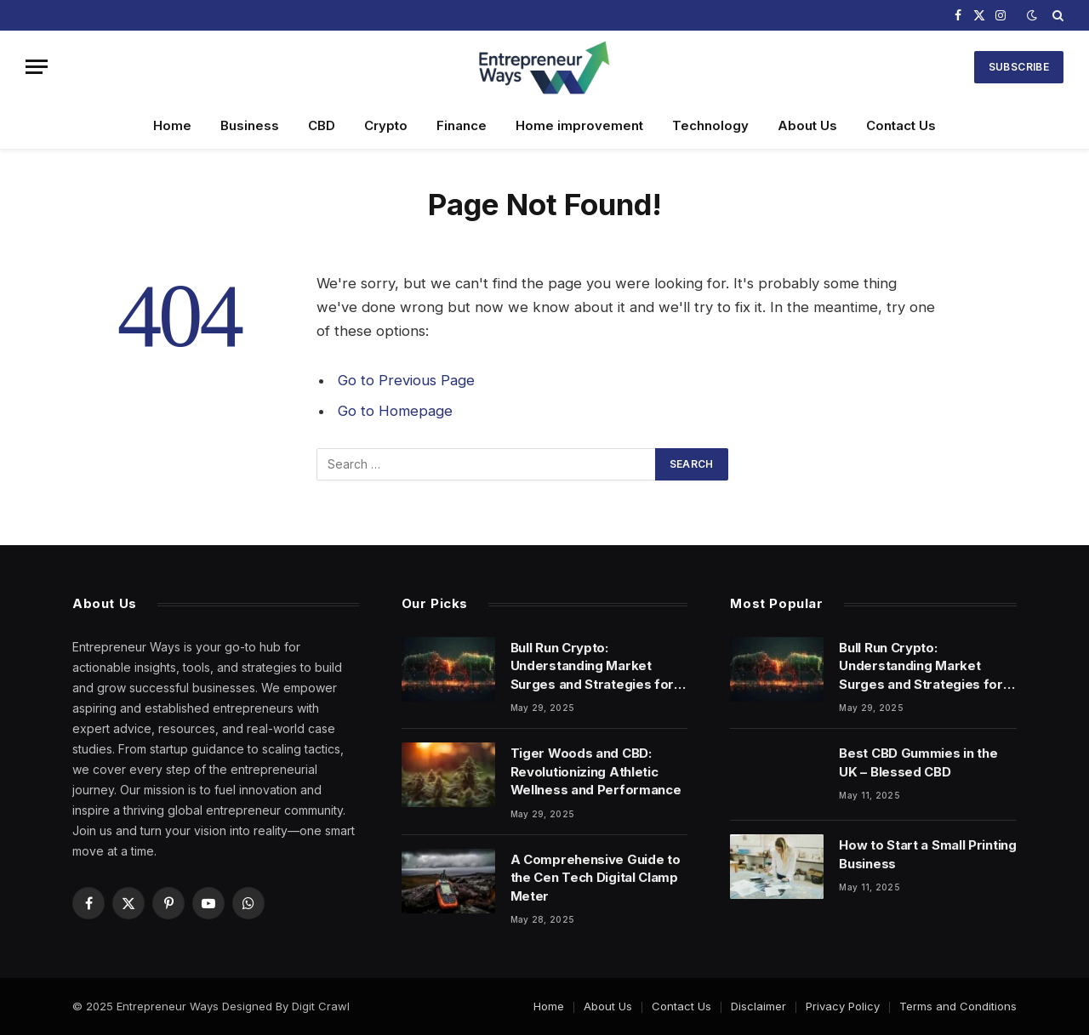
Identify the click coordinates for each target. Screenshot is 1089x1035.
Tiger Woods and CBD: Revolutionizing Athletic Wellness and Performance (595, 771)
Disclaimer (758, 1006)
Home (172, 125)
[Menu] (37, 67)
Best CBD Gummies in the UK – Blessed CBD (918, 762)
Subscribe (1019, 66)
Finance (461, 125)
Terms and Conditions (958, 1006)
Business (249, 125)
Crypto (386, 125)
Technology (710, 125)
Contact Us (901, 125)
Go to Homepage (395, 410)
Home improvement (579, 125)
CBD (321, 125)
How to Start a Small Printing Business (927, 854)
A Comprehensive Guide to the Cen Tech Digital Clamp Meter (595, 877)
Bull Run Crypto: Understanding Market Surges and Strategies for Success (592, 666)
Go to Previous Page (406, 380)
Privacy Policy (843, 1006)
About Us (807, 125)
